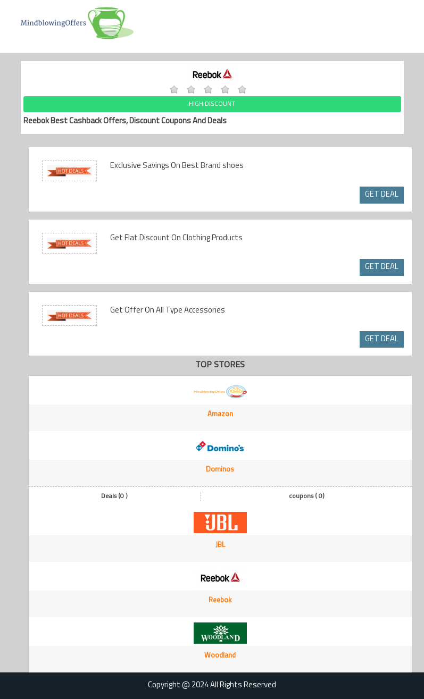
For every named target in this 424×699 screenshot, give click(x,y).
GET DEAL (381, 195)
